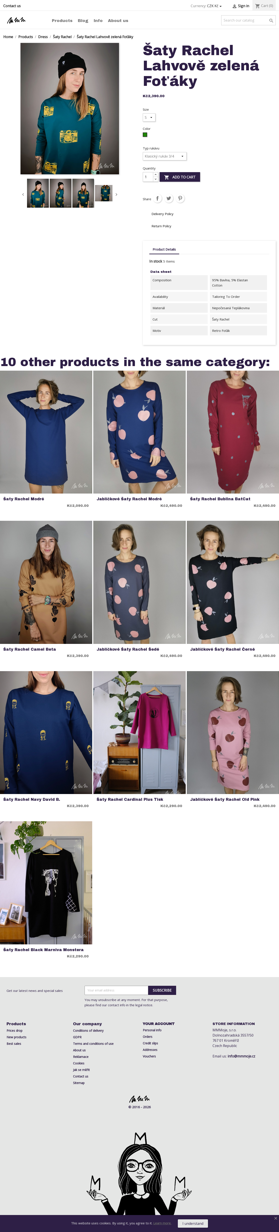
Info (98, 20)
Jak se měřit (81, 1070)
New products (16, 1037)
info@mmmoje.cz (241, 1056)
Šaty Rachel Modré (23, 499)
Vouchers (149, 1056)
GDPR (77, 1037)
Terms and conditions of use (93, 1044)
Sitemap (79, 1083)
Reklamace (80, 1057)
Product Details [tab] (164, 249)
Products (62, 20)
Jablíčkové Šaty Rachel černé (222, 649)
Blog (83, 20)
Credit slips (150, 1043)
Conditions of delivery (88, 1030)
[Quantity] (148, 177)
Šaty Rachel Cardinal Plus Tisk (130, 800)
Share (157, 198)
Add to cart (180, 177)
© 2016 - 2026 (139, 1107)
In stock (155, 261)
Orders (147, 1037)
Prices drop (14, 1030)
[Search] (248, 20)
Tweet (168, 198)
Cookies (78, 1063)
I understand (192, 1223)
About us (118, 20)
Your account (159, 1024)
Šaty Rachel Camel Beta (29, 649)
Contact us (12, 5)
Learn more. (162, 1223)
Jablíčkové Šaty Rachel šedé (128, 649)
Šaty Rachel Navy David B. (31, 800)
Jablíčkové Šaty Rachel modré (129, 499)
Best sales (14, 1044)
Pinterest (180, 198)
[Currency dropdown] (215, 6)
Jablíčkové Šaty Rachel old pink (225, 800)
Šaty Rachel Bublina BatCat (220, 499)
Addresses (150, 1050)
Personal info (152, 1030)
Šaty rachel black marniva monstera (43, 950)
